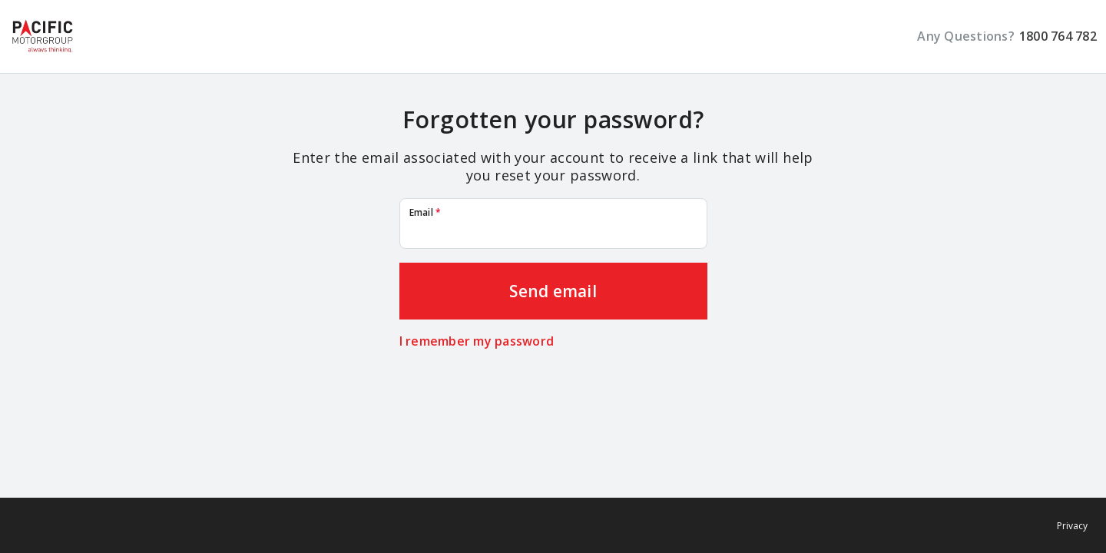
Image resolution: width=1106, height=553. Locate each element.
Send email (553, 291)
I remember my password (477, 341)
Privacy (1072, 525)
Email (425, 213)
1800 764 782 (1058, 36)
